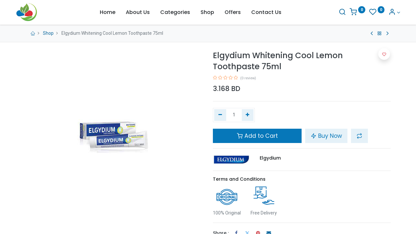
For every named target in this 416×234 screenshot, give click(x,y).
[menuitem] (108, 12)
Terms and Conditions (239, 179)
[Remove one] (220, 115)
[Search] (332, 12)
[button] (359, 136)
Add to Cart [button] (257, 136)
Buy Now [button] (326, 136)
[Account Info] (385, 12)
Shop (48, 33)
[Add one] (248, 115)
